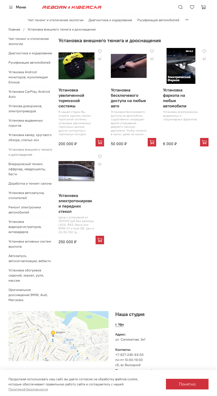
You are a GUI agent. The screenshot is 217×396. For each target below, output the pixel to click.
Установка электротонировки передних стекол (75, 203)
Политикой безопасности (28, 389)
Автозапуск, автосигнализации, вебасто (29, 258)
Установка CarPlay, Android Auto (29, 94)
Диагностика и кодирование (110, 20)
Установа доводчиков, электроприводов (25, 108)
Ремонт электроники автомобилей (24, 209)
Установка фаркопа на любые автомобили (174, 97)
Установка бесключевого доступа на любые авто (128, 97)
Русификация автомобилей (158, 20)
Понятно (187, 384)
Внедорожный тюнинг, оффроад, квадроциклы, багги (27, 169)
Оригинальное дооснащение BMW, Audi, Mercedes (28, 295)
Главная (14, 29)
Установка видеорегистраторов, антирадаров (25, 226)
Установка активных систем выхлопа (29, 244)
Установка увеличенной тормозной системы (71, 97)
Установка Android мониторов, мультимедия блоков (28, 77)
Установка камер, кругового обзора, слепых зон (30, 137)
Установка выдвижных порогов (25, 123)
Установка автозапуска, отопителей (26, 195)
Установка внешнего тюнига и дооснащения (30, 152)
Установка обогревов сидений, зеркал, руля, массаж (26, 275)
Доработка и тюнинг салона (29, 183)
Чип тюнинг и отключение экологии (55, 20)
